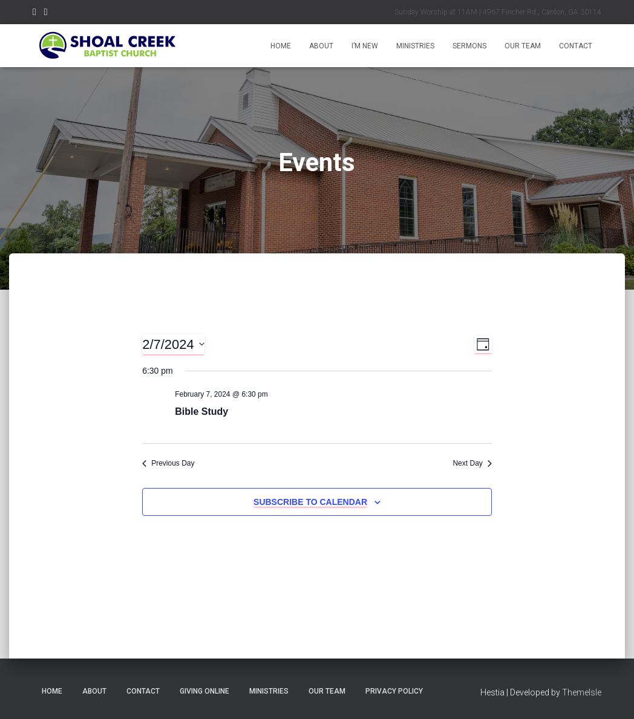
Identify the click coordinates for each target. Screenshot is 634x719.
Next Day (472, 463)
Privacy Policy (394, 691)
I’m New (364, 46)
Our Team (523, 46)
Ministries (415, 46)
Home (280, 46)
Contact (575, 46)
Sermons (469, 46)
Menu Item (34, 13)
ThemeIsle (581, 692)
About (321, 46)
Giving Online (204, 691)
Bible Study (201, 411)
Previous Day (168, 463)
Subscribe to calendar (310, 502)
